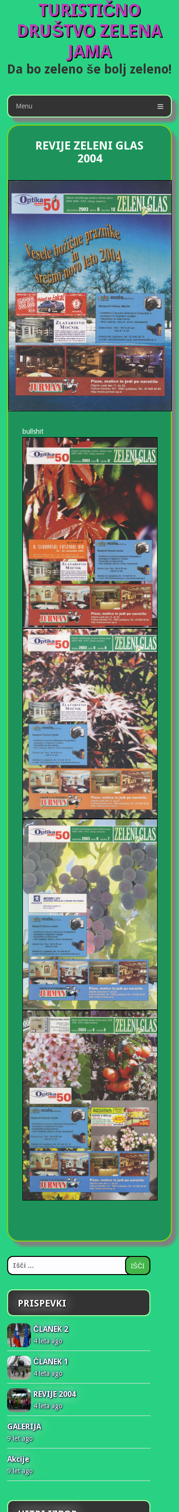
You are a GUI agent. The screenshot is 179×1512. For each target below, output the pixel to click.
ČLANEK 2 (50, 1329)
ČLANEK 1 (50, 1361)
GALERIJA (24, 1426)
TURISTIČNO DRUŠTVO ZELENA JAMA (89, 31)
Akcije (18, 1459)
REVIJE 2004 (54, 1394)
